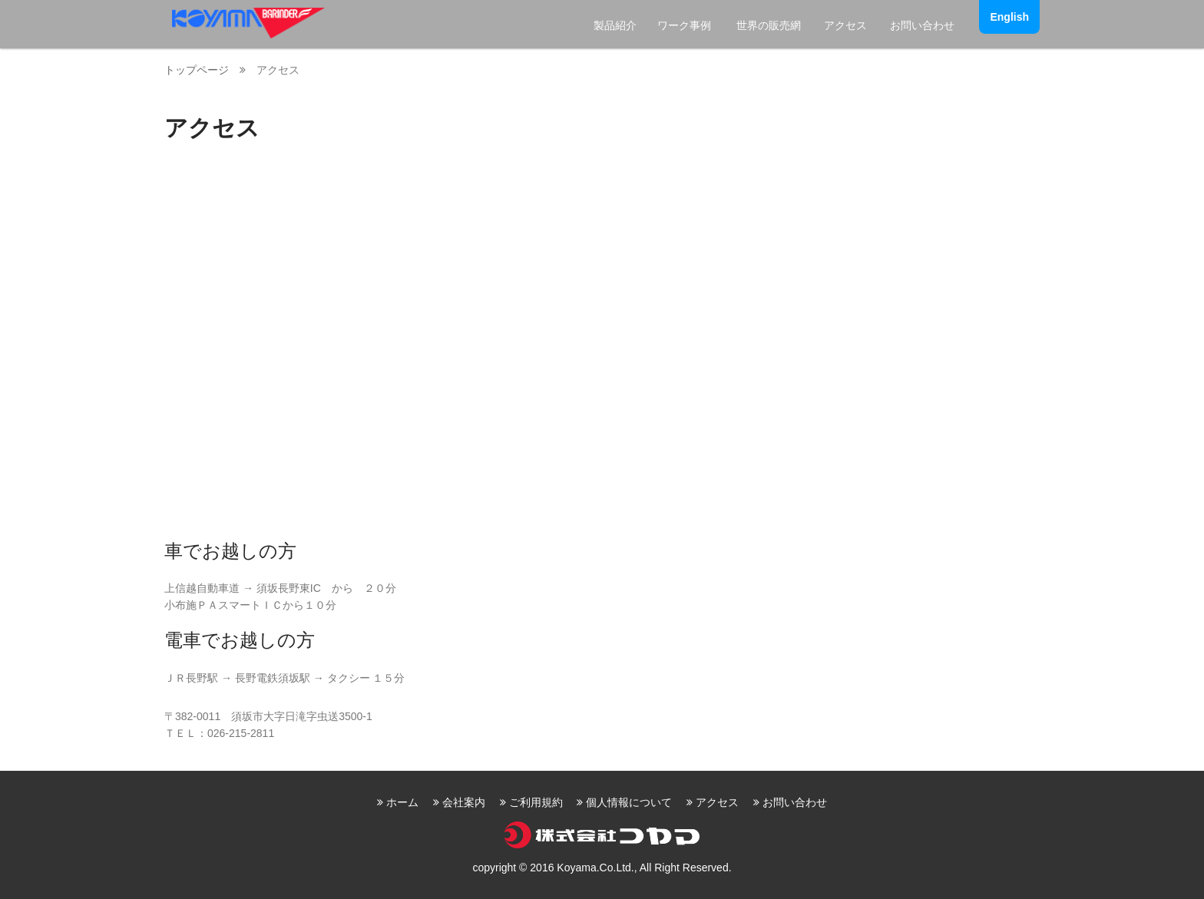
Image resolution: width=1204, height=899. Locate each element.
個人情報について (629, 802)
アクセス (845, 25)
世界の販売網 (768, 25)
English (1009, 17)
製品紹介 (615, 25)
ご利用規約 (536, 802)
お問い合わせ (922, 25)
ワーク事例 (684, 25)
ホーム (402, 802)
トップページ (196, 70)
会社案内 (463, 802)
